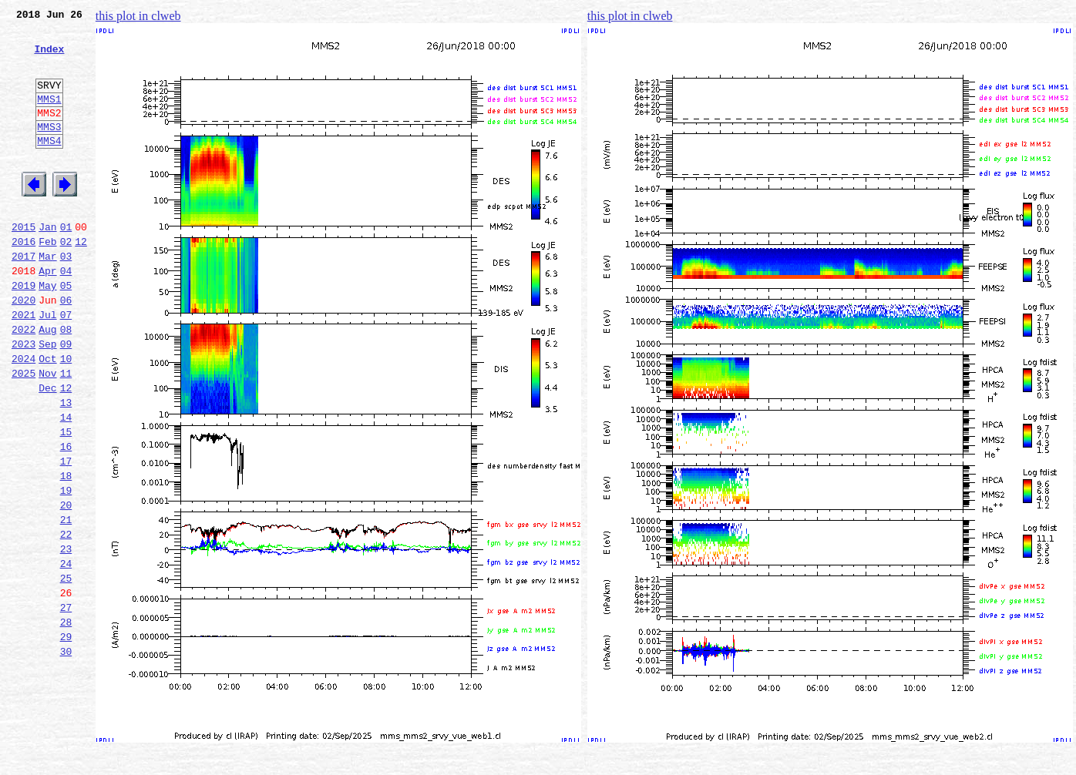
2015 (23, 263)
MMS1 (49, 117)
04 (66, 314)
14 (66, 484)
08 (66, 382)
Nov (47, 433)
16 (66, 518)
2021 (23, 365)
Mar (47, 297)
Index (49, 58)
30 (66, 755)
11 (66, 433)
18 (66, 552)
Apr (47, 314)
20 (66, 585)
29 (66, 738)
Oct (47, 416)
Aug (47, 382)
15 (66, 501)
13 (66, 467)
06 (66, 348)
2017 (23, 297)
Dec (47, 450)
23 (66, 636)
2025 (23, 433)
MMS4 (49, 166)
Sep (47, 399)
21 (66, 602)
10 (66, 416)
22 (66, 619)
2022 (23, 382)
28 (66, 721)
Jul (47, 365)
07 (66, 365)
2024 (23, 416)
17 (66, 535)
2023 (23, 399)
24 (66, 653)
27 (66, 704)
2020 (23, 348)
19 (66, 568)
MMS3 (49, 149)
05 (66, 331)
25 (66, 670)
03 (66, 297)
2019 (23, 331)
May (47, 331)
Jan (47, 263)
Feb (47, 280)
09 (66, 399)
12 (81, 280)
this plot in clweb (138, 15)
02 (66, 280)
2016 (23, 280)
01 (66, 263)
